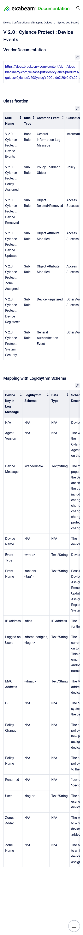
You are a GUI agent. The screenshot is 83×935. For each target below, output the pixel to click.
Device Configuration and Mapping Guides (27, 22)
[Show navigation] (74, 926)
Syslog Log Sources (69, 22)
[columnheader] (13, 121)
